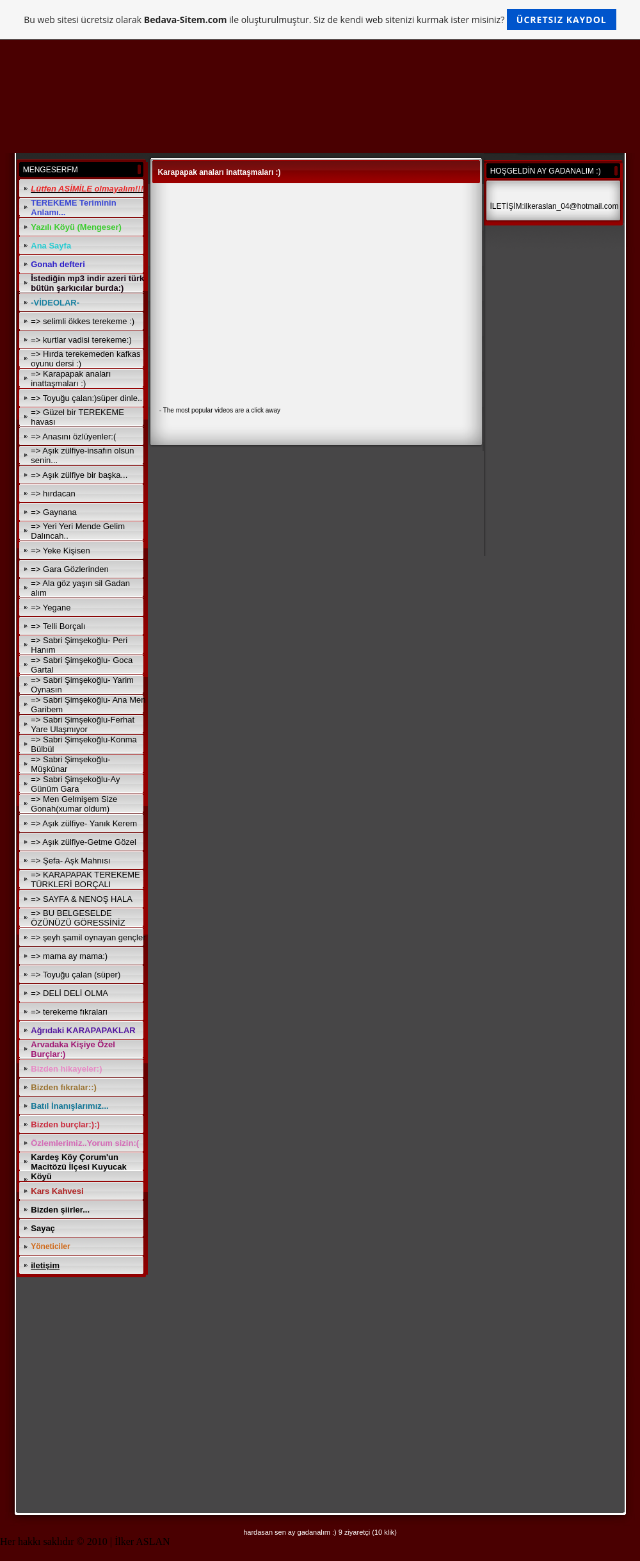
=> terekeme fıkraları (69, 1012)
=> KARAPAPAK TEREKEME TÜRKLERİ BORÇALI (85, 879)
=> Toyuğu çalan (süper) (75, 974)
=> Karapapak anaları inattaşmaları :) (71, 378)
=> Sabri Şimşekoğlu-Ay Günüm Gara (75, 784)
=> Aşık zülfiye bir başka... (79, 475)
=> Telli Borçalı (58, 626)
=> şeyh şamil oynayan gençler (88, 937)
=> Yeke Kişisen (60, 550)
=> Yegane (50, 607)
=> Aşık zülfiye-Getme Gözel (83, 842)
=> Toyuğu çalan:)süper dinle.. (86, 398)
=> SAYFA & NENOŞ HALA (81, 899)
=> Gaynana (54, 512)
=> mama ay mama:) (69, 956)
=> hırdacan (53, 493)
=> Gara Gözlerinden (69, 569)
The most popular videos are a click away (221, 410)
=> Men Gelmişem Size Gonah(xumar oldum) (74, 803)
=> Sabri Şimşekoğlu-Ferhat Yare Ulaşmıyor (82, 724)
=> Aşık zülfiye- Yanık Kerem (84, 823)
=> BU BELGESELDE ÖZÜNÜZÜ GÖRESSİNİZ (78, 918)
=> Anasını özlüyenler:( (73, 436)
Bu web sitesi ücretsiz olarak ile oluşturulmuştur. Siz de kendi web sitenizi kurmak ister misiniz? (320, 19)
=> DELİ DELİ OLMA (69, 993)
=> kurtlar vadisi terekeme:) (81, 340)
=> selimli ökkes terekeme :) (82, 321)
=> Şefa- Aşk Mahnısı (70, 860)
